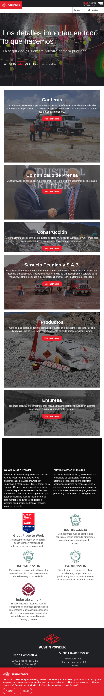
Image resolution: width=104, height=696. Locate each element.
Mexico (94, 10)
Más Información (52, 119)
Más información (52, 191)
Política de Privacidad (41, 685)
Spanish (78, 11)
